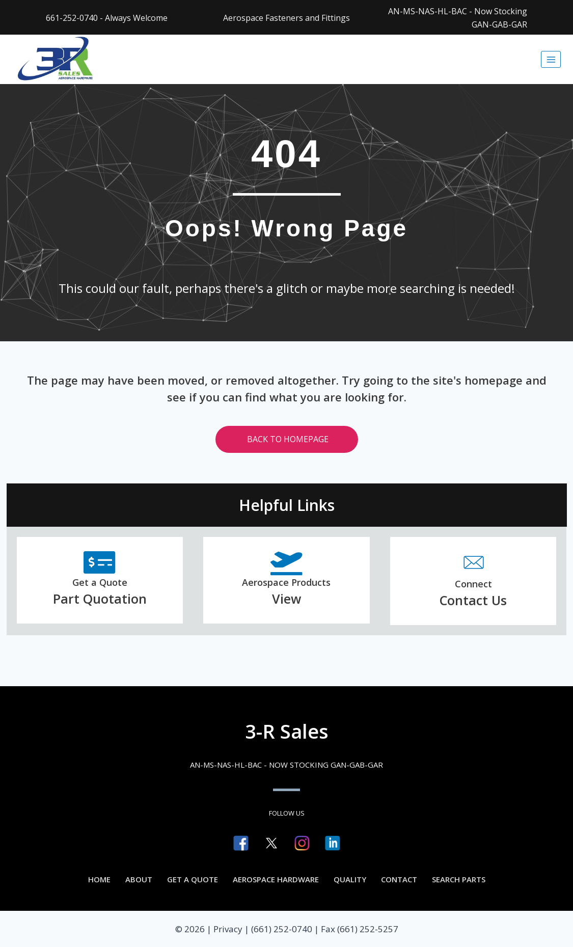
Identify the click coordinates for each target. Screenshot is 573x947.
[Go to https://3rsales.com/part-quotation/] (100, 580)
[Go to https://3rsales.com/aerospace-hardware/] (286, 580)
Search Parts (458, 879)
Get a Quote (192, 879)
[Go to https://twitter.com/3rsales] (271, 843)
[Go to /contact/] (473, 581)
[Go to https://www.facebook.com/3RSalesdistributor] (241, 843)
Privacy (227, 929)
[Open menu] (551, 59)
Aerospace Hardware (276, 879)
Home (99, 879)
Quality (350, 879)
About (138, 879)
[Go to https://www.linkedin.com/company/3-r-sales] (332, 843)
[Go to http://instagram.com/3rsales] (302, 843)
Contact (399, 879)
